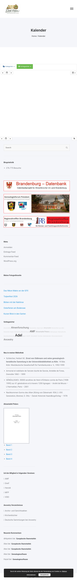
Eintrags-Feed (9, 252)
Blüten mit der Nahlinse (14, 302)
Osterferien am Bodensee (14, 308)
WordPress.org (10, 261)
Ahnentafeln (7, 328)
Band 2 (9, 450)
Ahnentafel (47, 328)
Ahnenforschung (20, 327)
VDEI (7, 497)
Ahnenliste (17, 332)
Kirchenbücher (11, 515)
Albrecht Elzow (25, 332)
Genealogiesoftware (19, 554)
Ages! (24, 336)
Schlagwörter (24, 66)
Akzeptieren (44, 575)
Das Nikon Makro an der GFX (16, 291)
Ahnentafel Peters (42, 332)
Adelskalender (47, 336)
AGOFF (28, 336)
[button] (74, 138)
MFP (7, 492)
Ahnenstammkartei (56, 336)
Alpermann (40, 328)
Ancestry (8, 339)
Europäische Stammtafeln (26, 539)
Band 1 (9, 445)
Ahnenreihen (32, 328)
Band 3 (9, 454)
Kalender (41, 36)
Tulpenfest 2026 (11, 296)
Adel (18, 335)
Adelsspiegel (53, 332)
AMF (32, 331)
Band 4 (9, 459)
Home (34, 36)
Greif (7, 483)
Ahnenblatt (34, 336)
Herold (8, 488)
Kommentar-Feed (11, 256)
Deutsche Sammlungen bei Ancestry (20, 520)
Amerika (40, 336)
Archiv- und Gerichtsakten (16, 511)
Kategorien (9, 66)
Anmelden (8, 247)
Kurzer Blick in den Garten (15, 314)
